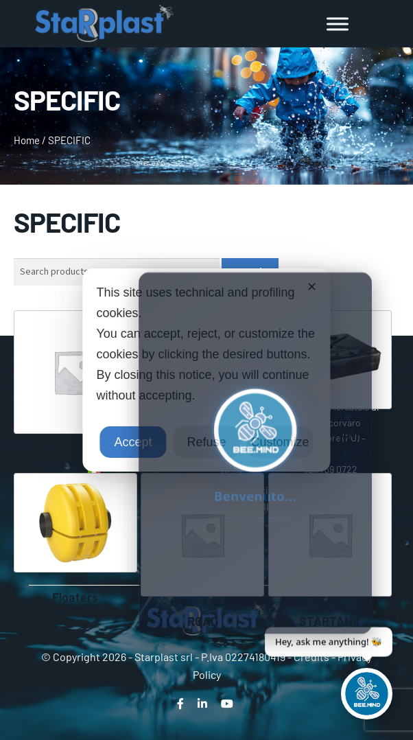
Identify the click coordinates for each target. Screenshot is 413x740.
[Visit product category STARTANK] (330, 551)
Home (27, 140)
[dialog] (206, 370)
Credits (311, 656)
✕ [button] (312, 287)
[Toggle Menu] (338, 23)
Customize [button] (280, 442)
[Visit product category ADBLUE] (75, 388)
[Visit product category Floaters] (75, 539)
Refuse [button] (206, 442)
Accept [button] (133, 442)
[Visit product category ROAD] (202, 551)
